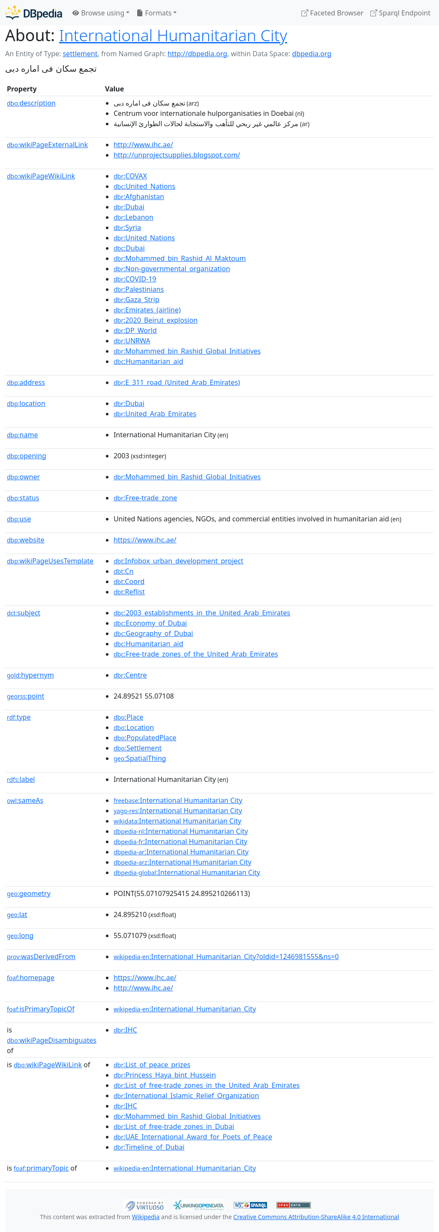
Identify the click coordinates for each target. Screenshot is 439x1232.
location (26, 403)
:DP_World (135, 330)
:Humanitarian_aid (148, 361)
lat (17, 914)
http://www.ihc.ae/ (143, 144)
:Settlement (138, 748)
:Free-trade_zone (145, 497)
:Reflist (129, 591)
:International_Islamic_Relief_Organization (186, 1095)
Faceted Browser (332, 13)
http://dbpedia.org (197, 53)
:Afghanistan (139, 196)
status (23, 497)
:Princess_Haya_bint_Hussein (165, 1075)
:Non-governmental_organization (172, 268)
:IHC (125, 1030)
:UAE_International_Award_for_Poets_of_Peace (193, 1136)
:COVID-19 (135, 279)
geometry (29, 893)
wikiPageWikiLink (41, 176)
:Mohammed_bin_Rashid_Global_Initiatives (187, 351)
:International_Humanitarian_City (185, 1009)
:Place (128, 717)
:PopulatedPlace (145, 737)
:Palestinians (139, 289)
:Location (134, 727)
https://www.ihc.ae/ (145, 540)
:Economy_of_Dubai (150, 623)
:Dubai (129, 207)
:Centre (130, 675)
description (31, 103)
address (26, 382)
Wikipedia (145, 1217)
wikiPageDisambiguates (51, 1040)
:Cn (124, 571)
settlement (80, 53)
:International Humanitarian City (178, 800)
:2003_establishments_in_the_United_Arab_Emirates (202, 613)
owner (23, 476)
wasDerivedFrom (41, 956)
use (19, 519)
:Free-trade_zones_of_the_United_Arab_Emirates (196, 654)
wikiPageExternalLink (47, 144)
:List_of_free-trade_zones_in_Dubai (174, 1126)
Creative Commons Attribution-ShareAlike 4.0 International (316, 1217)
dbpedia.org (311, 53)
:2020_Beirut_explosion (156, 320)
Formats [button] (153, 13)
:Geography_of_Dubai (153, 633)
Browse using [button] (98, 13)
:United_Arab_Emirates (155, 413)
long (20, 935)
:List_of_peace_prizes (152, 1064)
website (26, 540)
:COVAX (130, 176)
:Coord (129, 581)
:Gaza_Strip (136, 299)
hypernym (30, 675)
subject (23, 613)
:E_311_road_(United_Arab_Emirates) (177, 382)
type (19, 717)
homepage (30, 977)
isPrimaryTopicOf (41, 1009)
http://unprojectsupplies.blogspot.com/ (177, 155)
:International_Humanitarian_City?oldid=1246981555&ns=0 (226, 956)
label (21, 779)
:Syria (127, 227)
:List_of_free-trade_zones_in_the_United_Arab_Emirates (207, 1085)
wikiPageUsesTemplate (50, 561)
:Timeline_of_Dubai (149, 1147)
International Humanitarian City (173, 35)
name (22, 434)
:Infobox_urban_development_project (179, 561)
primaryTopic (41, 1168)
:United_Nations (144, 186)
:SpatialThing (140, 758)
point (25, 696)
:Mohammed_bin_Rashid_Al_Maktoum (180, 258)
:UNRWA (132, 340)
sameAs (25, 800)
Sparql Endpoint (400, 13)
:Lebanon (133, 217)
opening (26, 455)
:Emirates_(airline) (147, 310)
